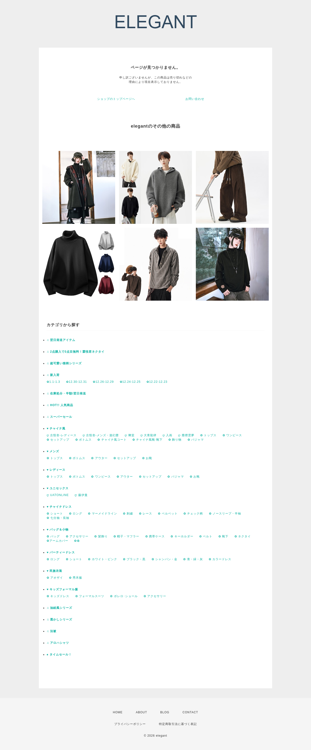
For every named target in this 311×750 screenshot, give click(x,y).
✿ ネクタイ (242, 536)
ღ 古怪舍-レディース (62, 435)
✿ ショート (55, 513)
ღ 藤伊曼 (81, 495)
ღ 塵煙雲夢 (186, 435)
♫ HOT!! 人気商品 (60, 405)
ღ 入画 (167, 435)
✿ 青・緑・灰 (193, 559)
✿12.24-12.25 (130, 382)
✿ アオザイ (55, 577)
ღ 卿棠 (129, 435)
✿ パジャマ (196, 439)
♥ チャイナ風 (56, 428)
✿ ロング (75, 513)
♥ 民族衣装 (54, 571)
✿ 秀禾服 (75, 577)
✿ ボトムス (83, 439)
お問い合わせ (194, 99)
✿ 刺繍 (128, 513)
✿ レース (145, 513)
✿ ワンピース (232, 435)
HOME (118, 712)
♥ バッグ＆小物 (58, 529)
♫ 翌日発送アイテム (61, 340)
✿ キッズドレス (58, 596)
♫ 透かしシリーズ (59, 619)
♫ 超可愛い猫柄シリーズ (64, 363)
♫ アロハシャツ (58, 643)
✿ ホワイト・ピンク (102, 559)
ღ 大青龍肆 (148, 435)
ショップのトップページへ (116, 99)
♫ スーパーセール (59, 417)
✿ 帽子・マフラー (126, 536)
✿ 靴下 (223, 536)
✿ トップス (208, 435)
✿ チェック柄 (193, 513)
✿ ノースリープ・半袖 (225, 513)
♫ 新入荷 (53, 375)
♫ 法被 (51, 631)
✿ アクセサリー (77, 536)
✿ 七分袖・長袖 (58, 518)
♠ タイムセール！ (59, 654)
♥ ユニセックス (58, 488)
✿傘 (77, 540)
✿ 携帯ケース (155, 536)
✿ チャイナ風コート (111, 439)
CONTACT (190, 712)
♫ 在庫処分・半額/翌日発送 (66, 393)
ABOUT (141, 712)
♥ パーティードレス (61, 552)
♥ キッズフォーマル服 (62, 589)
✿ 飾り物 (174, 439)
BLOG (164, 712)
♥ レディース (56, 469)
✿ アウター (99, 458)
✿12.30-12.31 (76, 382)
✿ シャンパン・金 (164, 559)
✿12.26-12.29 (103, 382)
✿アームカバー (57, 540)
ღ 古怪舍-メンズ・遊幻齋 (101, 435)
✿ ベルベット (167, 513)
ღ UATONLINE (58, 495)
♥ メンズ (53, 451)
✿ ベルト (205, 536)
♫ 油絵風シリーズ (59, 608)
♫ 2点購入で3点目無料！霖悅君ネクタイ (75, 351)
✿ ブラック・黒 (134, 559)
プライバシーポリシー (130, 724)
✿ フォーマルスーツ (89, 596)
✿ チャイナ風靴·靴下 (147, 439)
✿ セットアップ (58, 439)
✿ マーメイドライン (102, 513)
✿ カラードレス (220, 559)
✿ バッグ (53, 536)
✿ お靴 (147, 458)
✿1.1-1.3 (53, 382)
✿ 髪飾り (100, 536)
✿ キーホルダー (182, 536)
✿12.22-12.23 (157, 382)
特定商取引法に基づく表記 (178, 724)
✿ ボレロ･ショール (124, 596)
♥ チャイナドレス (59, 506)
